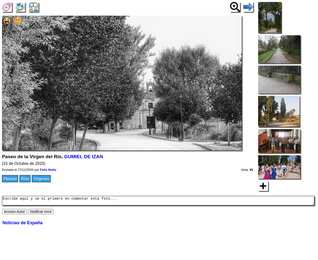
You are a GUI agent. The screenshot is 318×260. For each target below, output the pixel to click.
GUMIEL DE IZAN (83, 156)
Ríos (25, 179)
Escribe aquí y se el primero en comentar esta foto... (158, 201)
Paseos (10, 179)
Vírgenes (41, 179)
